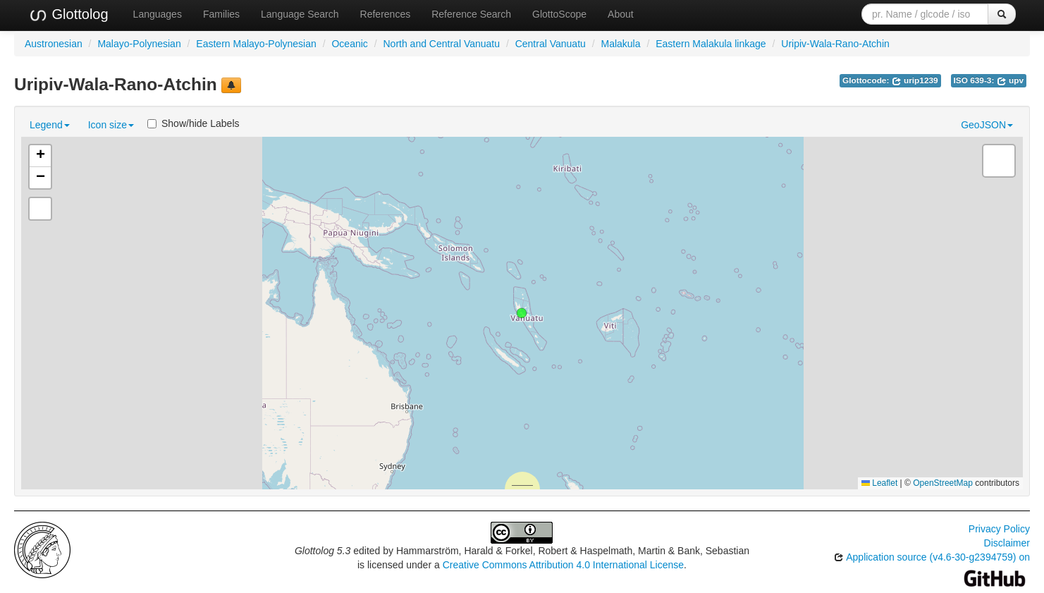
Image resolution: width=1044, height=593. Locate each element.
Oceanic (349, 43)
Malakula (620, 43)
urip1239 (915, 80)
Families (221, 14)
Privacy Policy (999, 528)
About (621, 14)
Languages (157, 14)
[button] (522, 313)
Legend (50, 124)
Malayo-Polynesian (138, 43)
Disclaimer (1007, 543)
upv (1010, 80)
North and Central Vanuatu (441, 43)
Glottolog (68, 14)
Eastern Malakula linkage (711, 43)
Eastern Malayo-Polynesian (256, 43)
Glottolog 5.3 (322, 550)
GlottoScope (559, 14)
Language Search (300, 14)
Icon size (111, 124)
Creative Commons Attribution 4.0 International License (563, 564)
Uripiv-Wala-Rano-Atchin (835, 43)
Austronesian (53, 43)
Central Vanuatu (550, 43)
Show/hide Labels (193, 123)
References (385, 14)
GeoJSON (987, 124)
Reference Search (471, 14)
